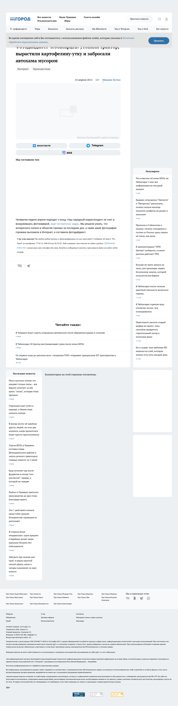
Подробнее (92, 662)
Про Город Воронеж (85, 594)
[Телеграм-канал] (95, 145)
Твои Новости (35, 594)
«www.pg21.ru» (25, 627)
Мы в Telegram (122, 29)
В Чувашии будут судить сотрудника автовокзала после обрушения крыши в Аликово (68, 334)
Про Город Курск (36, 597)
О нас (43, 614)
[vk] (20, 266)
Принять (159, 40)
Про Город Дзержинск (14, 604)
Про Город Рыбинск (61, 597)
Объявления (10, 617)
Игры (67, 20)
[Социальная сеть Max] (68, 152)
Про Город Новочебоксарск (16, 594)
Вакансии (53, 29)
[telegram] (29, 266)
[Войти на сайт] (166, 19)
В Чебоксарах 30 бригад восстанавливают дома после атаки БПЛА (68, 346)
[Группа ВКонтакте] (41, 145)
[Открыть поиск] (159, 19)
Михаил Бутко (111, 79)
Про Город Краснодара (63, 604)
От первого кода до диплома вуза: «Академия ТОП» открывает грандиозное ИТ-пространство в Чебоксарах (68, 359)
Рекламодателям (47, 20)
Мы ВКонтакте (99, 29)
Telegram (9, 614)
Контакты (80, 614)
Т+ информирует (18, 29)
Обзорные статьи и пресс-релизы (89, 617)
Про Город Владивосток (39, 604)
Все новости (44, 17)
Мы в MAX (143, 29)
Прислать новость (139, 18)
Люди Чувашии (67, 17)
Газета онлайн (92, 17)
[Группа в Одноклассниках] (134, 598)
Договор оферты (47, 617)
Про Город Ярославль (14, 597)
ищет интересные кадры (65, 223)
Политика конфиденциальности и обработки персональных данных (32, 666)
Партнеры (80, 621)
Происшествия (41, 69)
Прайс (8, 621)
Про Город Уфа (83, 597)
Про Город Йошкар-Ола (63, 594)
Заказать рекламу (75, 29)
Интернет (23, 69)
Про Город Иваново (109, 594)
